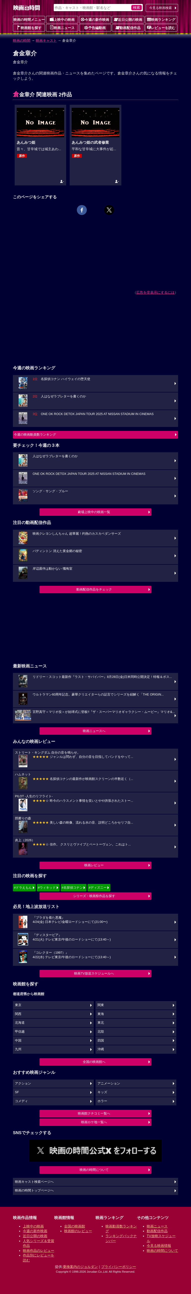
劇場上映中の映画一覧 (94, 512)
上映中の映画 (62, 19)
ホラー (102, 1101)
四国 (100, 1040)
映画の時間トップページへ (34, 1190)
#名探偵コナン (72, 887)
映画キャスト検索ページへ (34, 1182)
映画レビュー (94, 865)
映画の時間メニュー (29, 20)
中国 (18, 1040)
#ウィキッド (47, 887)
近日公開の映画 (128, 19)
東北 (100, 1022)
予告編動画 (95, 27)
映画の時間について (94, 1170)
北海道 (20, 1022)
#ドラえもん (23, 887)
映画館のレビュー (78, 1231)
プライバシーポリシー (118, 1267)
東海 (100, 1014)
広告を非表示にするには (155, 292)
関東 (100, 1005)
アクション (23, 1083)
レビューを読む (161, 27)
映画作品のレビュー (38, 1251)
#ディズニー (97, 887)
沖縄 (100, 1049)
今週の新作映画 (95, 19)
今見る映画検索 (160, 8)
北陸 (100, 1031)
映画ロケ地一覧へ (94, 1122)
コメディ (21, 1101)
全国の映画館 (74, 1226)
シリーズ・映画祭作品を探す (94, 896)
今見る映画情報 (159, 1246)
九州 (18, 1049)
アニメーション (108, 1083)
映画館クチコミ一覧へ (94, 1113)
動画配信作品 (128, 27)
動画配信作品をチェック (94, 589)
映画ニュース (62, 27)
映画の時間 (21, 40)
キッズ (102, 1092)
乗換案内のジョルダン (80, 1267)
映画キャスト (46, 40)
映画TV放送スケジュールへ (94, 973)
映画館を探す (29, 27)
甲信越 (20, 1031)
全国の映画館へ (94, 1062)
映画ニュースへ (94, 731)
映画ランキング (161, 19)
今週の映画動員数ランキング (35, 434)
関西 (18, 1014)
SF (17, 1092)
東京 (18, 1005)
